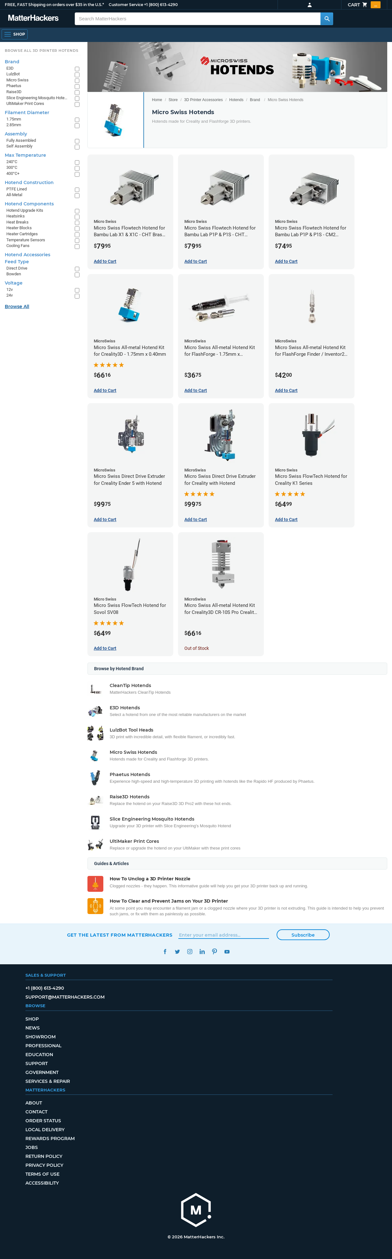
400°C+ (12, 173)
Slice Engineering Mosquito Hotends (37, 97)
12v (9, 289)
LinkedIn (202, 951)
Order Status (43, 1121)
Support (36, 1063)
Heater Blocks (19, 227)
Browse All (17, 306)
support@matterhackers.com (65, 997)
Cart (364, 4)
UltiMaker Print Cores (25, 103)
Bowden (13, 274)
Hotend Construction (29, 182)
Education (39, 1054)
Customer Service (126, 4)
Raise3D (14, 91)
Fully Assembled (21, 140)
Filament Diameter (27, 112)
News (32, 1028)
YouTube (227, 951)
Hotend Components (29, 204)
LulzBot (13, 74)
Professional (43, 1046)
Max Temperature (25, 155)
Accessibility (42, 1183)
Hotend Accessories (27, 255)
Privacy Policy (44, 1165)
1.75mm (13, 119)
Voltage (14, 283)
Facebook (165, 951)
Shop (32, 1019)
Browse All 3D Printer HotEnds (41, 50)
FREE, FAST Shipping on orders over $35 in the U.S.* (54, 4)
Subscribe (303, 935)
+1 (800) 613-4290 (161, 4)
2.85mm (13, 124)
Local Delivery (45, 1129)
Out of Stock (196, 648)
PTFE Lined (16, 189)
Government (41, 1072)
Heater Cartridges (22, 233)
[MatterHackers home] (196, 1211)
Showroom (40, 1037)
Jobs (31, 1147)
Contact (36, 1112)
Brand (255, 100)
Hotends (236, 100)
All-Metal (14, 194)
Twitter (177, 951)
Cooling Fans (18, 245)
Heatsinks (15, 216)
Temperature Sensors (25, 239)
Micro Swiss (17, 80)
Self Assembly (19, 146)
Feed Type (17, 262)
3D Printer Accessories (203, 100)
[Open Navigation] (15, 34)
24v (9, 295)
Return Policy (43, 1156)
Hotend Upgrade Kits (24, 210)
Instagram (190, 951)
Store (173, 100)
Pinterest (214, 951)
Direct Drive (16, 268)
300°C (11, 167)
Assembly (16, 134)
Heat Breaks (17, 222)
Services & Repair (47, 1081)
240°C (11, 161)
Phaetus (13, 85)
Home (157, 100)
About (33, 1103)
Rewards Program (50, 1138)
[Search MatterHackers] (326, 18)
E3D (10, 68)
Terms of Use (42, 1174)
